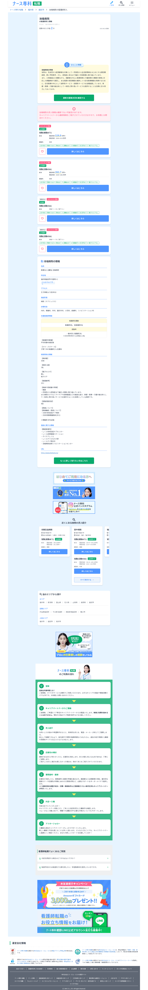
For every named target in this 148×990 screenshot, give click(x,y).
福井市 (42, 621)
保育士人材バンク (105, 981)
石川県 (66, 602)
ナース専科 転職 (16, 9)
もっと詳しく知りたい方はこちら (74, 460)
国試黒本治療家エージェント (98, 978)
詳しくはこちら (77, 151)
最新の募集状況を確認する (74, 97)
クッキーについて (107, 969)
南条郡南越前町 (71, 612)
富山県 (58, 602)
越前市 (41, 9)
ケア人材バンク (67, 981)
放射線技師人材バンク (46, 978)
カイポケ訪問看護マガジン (123, 981)
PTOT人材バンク (126, 978)
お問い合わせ (94, 969)
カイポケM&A (74, 984)
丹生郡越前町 (44, 612)
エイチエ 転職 (19, 981)
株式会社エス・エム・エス (42, 951)
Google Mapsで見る (47, 283)
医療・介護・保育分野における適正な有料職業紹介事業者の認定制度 (109, 951)
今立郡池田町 (57, 612)
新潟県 (50, 602)
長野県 (83, 602)
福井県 (31, 9)
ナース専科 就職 (20, 978)
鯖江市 (82, 612)
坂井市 (58, 621)
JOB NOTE (114, 978)
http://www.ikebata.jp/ (49, 453)
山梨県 (75, 602)
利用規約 (50, 969)
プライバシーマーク (126, 960)
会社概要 (74, 969)
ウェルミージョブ (32, 981)
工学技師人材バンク (79, 978)
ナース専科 (31, 978)
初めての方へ (20, 969)
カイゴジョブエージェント (50, 981)
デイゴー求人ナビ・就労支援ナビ (86, 981)
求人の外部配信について (124, 969)
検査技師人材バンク (62, 978)
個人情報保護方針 (61, 969)
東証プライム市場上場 (59, 951)
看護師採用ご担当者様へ (35, 969)
